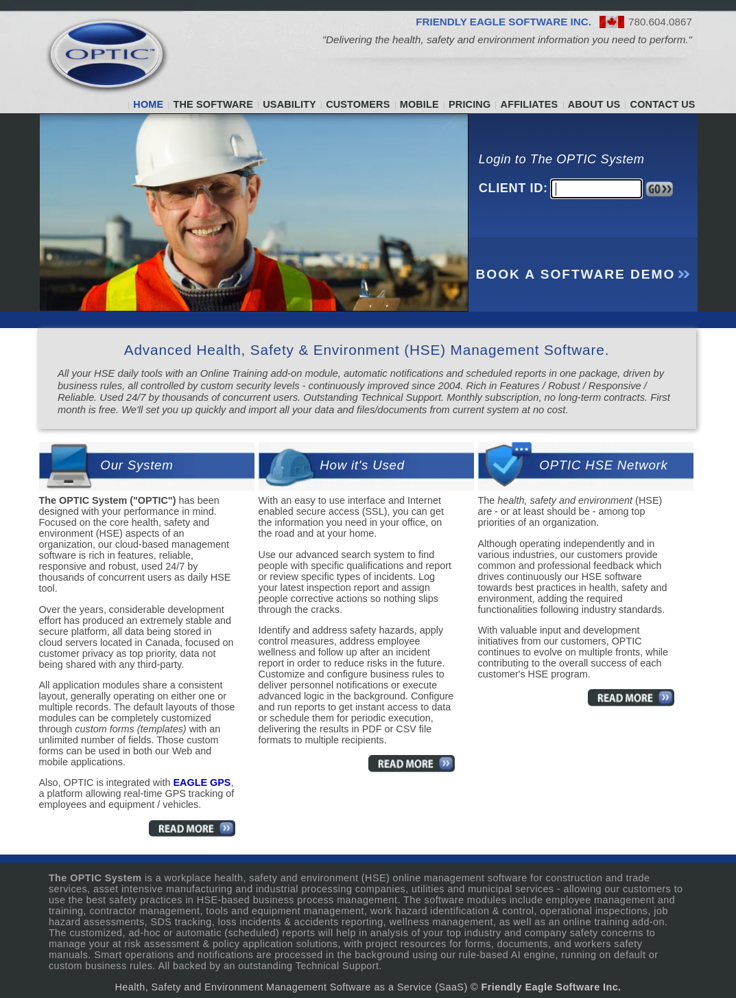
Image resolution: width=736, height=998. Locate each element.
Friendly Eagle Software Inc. (551, 987)
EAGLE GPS (201, 782)
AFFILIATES (529, 104)
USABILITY (289, 104)
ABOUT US (594, 104)
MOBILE (419, 104)
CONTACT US (663, 104)
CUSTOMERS (358, 104)
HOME (148, 104)
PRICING (469, 104)
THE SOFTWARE (213, 104)
